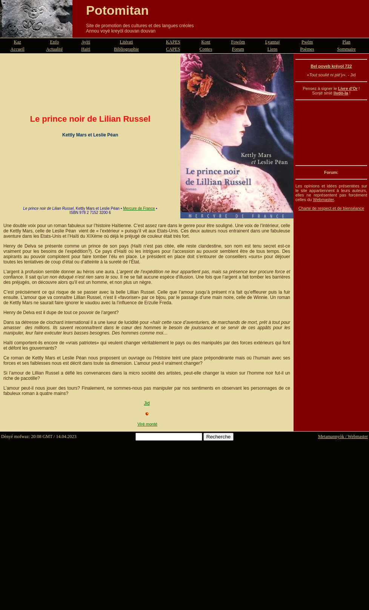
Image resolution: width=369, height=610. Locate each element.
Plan (347, 42)
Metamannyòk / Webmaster (343, 436)
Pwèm (307, 42)
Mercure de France (139, 208)
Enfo (54, 42)
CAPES (173, 49)
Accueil (18, 49)
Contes (206, 49)
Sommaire (346, 49)
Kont (205, 42)
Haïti (85, 49)
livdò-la (341, 93)
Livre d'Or (348, 88)
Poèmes (307, 49)
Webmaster (323, 199)
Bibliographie (126, 49)
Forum (238, 49)
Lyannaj (272, 42)
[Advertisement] (331, 132)
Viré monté (147, 424)
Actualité (54, 49)
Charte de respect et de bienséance (331, 208)
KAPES (173, 42)
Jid (146, 403)
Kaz (17, 42)
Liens (273, 49)
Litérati (126, 42)
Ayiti (85, 42)
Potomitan (117, 10)
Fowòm (238, 42)
